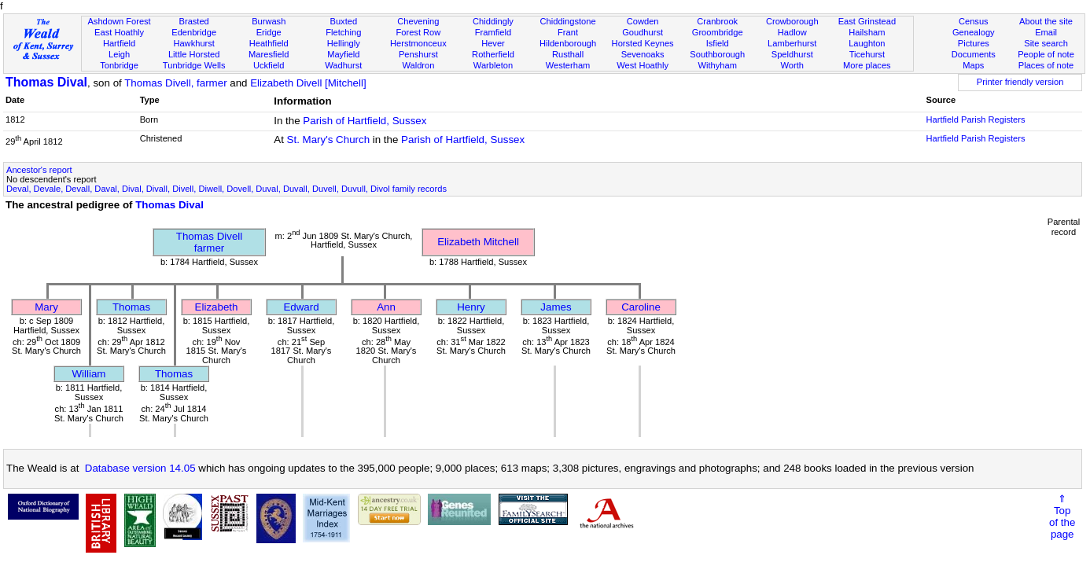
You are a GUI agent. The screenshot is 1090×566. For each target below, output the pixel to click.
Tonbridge (119, 65)
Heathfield (269, 43)
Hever (493, 43)
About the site (1046, 21)
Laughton (867, 43)
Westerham (568, 65)
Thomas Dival (46, 82)
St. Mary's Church (328, 139)
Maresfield (269, 54)
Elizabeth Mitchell (478, 242)
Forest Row (418, 32)
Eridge (269, 32)
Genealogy (973, 32)
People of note (1046, 54)
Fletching (343, 32)
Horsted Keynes (643, 43)
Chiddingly (493, 21)
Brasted (194, 21)
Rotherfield (493, 54)
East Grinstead (867, 21)
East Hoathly (119, 32)
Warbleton (493, 65)
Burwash (268, 21)
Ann (386, 307)
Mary (46, 307)
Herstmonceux (418, 43)
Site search (1046, 43)
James (555, 307)
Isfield (717, 43)
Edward (301, 307)
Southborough (717, 54)
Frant (568, 32)
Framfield (493, 32)
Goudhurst (642, 32)
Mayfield (343, 54)
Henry (471, 307)
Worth (792, 65)
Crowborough (792, 21)
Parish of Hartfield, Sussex (364, 121)
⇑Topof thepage (1062, 516)
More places (867, 65)
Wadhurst (343, 65)
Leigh (119, 54)
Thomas (131, 307)
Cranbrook (717, 21)
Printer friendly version (1020, 81)
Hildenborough (567, 43)
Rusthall (568, 54)
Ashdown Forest (118, 21)
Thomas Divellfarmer (209, 242)
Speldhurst (792, 54)
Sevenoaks (643, 54)
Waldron (418, 65)
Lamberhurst (792, 43)
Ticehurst (867, 54)
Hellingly (343, 43)
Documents (974, 54)
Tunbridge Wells (194, 65)
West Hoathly (642, 65)
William (89, 374)
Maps (973, 65)
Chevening (418, 21)
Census (974, 21)
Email (1046, 32)
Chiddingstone (568, 21)
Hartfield (119, 43)
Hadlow (792, 32)
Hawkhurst (193, 43)
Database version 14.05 (140, 468)
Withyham (717, 65)
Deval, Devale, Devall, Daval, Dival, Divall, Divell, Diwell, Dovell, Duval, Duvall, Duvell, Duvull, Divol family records (226, 188)
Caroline (641, 307)
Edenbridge (193, 32)
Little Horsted (193, 54)
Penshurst (418, 54)
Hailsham (867, 32)
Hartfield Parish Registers (976, 119)
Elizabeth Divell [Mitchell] (308, 83)
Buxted (344, 21)
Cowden (643, 21)
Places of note (1045, 65)
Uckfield (269, 65)
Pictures (973, 43)
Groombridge (717, 32)
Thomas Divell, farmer (175, 83)
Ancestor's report (39, 170)
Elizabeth (216, 307)
